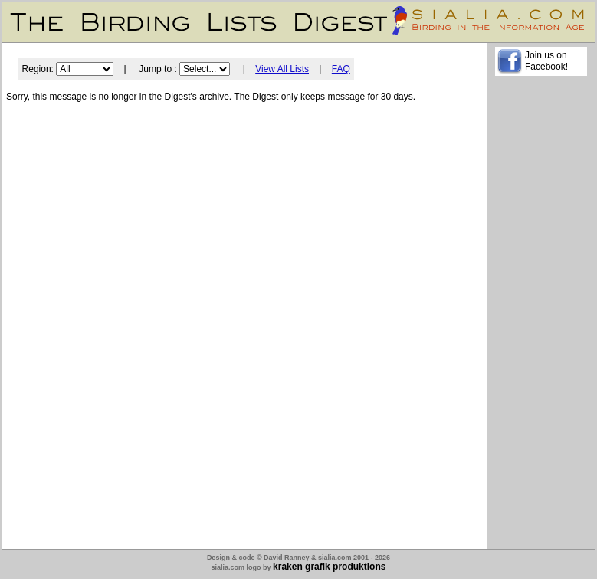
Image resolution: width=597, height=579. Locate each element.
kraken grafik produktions (329, 566)
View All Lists (282, 69)
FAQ (341, 69)
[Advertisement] (541, 315)
